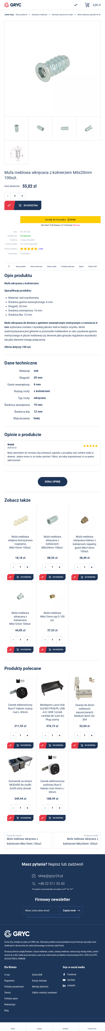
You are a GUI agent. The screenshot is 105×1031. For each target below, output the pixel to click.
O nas (7, 974)
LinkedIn (69, 985)
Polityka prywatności (14, 986)
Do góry (8, 266)
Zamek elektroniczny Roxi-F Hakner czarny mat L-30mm (20, 708)
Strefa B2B (37, 974)
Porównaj (9, 205)
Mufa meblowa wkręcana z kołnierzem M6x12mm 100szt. (20, 618)
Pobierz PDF (92, 267)
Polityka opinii (11, 998)
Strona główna (21, 15)
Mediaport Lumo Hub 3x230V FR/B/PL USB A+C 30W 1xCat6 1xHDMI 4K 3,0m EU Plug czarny (52, 712)
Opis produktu (21, 267)
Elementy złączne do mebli (62, 15)
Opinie (81, 267)
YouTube (69, 980)
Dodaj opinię (52, 481)
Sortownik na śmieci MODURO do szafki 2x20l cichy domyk (20, 785)
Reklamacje (9, 1004)
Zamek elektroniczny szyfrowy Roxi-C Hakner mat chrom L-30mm (52, 787)
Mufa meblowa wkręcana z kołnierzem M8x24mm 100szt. (52, 542)
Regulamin (9, 980)
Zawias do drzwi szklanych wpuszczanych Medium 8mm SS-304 (84, 712)
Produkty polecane (67, 267)
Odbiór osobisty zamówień (44, 992)
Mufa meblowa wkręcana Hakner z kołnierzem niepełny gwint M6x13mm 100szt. (84, 544)
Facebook (69, 974)
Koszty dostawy (39, 980)
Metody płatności (40, 986)
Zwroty (7, 992)
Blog (6, 1010)
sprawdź (33, 244)
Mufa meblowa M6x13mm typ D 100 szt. (52, 616)
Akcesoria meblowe (39, 15)
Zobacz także (51, 267)
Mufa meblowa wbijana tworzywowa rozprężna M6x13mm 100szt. (20, 542)
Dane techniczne (36, 267)
